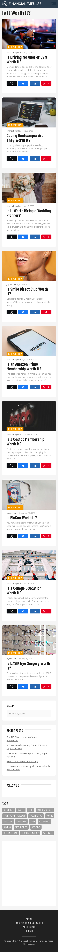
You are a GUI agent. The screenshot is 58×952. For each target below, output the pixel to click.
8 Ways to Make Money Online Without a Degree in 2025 (27, 747)
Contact (29, 930)
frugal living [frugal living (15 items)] (36, 815)
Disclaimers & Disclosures (29, 922)
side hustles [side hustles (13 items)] (21, 827)
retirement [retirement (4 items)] (44, 821)
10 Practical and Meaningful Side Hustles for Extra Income (29, 768)
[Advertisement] (29, 873)
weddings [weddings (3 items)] (47, 833)
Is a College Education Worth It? (24, 590)
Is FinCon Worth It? (22, 517)
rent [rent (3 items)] (33, 821)
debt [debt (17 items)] (30, 809)
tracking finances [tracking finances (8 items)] (30, 833)
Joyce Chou (11, 284)
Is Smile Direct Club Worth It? (27, 291)
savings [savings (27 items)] (7, 827)
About (29, 918)
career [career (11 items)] (20, 809)
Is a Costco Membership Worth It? (25, 441)
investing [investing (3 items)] (8, 821)
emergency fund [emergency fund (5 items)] (44, 809)
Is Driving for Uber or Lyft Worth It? (27, 59)
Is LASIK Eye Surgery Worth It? (28, 665)
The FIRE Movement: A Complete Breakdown (23, 739)
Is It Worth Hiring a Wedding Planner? (29, 213)
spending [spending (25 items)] (36, 827)
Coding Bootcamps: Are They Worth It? (25, 138)
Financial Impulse (14, 52)
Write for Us (29, 926)
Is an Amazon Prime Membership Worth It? (24, 366)
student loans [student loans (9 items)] (10, 833)
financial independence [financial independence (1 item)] (14, 815)
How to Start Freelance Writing (22, 761)
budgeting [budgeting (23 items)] (8, 809)
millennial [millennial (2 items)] (21, 821)
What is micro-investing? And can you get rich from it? (27, 755)
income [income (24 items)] (50, 815)
